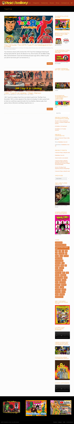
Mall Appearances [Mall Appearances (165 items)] (59, 270)
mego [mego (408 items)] (67, 272)
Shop (57, 3)
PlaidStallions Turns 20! (62, 142)
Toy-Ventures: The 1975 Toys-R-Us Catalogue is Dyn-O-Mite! (28, 45)
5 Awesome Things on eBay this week (62, 152)
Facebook (55, 422)
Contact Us (65, 3)
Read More (50, 63)
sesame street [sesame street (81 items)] (62, 282)
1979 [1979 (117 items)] (56, 253)
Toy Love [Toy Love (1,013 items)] (63, 292)
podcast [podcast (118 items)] (65, 277)
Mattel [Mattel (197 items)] (63, 272)
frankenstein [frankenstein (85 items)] (57, 263)
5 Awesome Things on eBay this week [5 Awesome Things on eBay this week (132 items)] (61, 248)
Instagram (60, 422)
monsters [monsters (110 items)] (57, 275)
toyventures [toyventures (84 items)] (62, 294)
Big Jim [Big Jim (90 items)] (61, 255)
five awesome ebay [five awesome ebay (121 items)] (59, 260)
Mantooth (14, 94)
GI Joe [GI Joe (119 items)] (63, 263)
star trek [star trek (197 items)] (57, 287)
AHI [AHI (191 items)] (66, 253)
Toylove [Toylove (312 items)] (56, 294)
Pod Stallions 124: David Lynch (61, 126)
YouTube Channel (69, 422)
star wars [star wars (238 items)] (62, 287)
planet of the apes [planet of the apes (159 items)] (59, 277)
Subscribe (44, 3)
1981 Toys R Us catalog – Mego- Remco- (22, 93)
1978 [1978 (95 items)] (66, 251)
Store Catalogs (21, 94)
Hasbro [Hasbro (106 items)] (62, 265)
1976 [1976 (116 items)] (60, 251)
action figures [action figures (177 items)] (61, 253)
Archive (20, 3)
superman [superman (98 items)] (64, 289)
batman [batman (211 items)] (56, 255)
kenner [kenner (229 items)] (56, 267)
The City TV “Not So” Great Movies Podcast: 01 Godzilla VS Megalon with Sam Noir (62, 122)
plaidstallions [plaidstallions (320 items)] (63, 275)
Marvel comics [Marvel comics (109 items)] (58, 272)
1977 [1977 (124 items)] (63, 251)
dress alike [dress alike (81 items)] (66, 255)
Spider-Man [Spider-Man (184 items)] (63, 284)
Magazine (36, 3)
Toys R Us (8, 49)
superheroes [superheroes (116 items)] (57, 289)
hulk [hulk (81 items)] (65, 265)
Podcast (28, 3)
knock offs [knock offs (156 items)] (61, 267)
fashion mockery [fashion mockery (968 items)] (58, 258)
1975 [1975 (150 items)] (56, 251)
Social (52, 3)
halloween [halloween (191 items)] (57, 265)
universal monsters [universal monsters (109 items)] (59, 296)
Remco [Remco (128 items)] (56, 282)
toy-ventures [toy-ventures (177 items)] (57, 292)
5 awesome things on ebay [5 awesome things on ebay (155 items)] (60, 244)
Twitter (64, 422)
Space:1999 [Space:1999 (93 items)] (57, 284)
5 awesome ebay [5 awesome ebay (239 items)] (58, 242)
